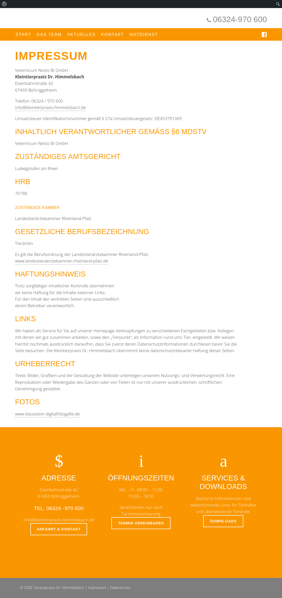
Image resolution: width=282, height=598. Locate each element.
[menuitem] (4, 4)
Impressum (97, 587)
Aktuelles (81, 34)
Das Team (49, 34)
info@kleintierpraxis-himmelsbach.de (50, 107)
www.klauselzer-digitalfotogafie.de (47, 414)
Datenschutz (120, 587)
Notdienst (143, 34)
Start (23, 34)
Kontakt (112, 34)
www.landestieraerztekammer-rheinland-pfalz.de (61, 261)
